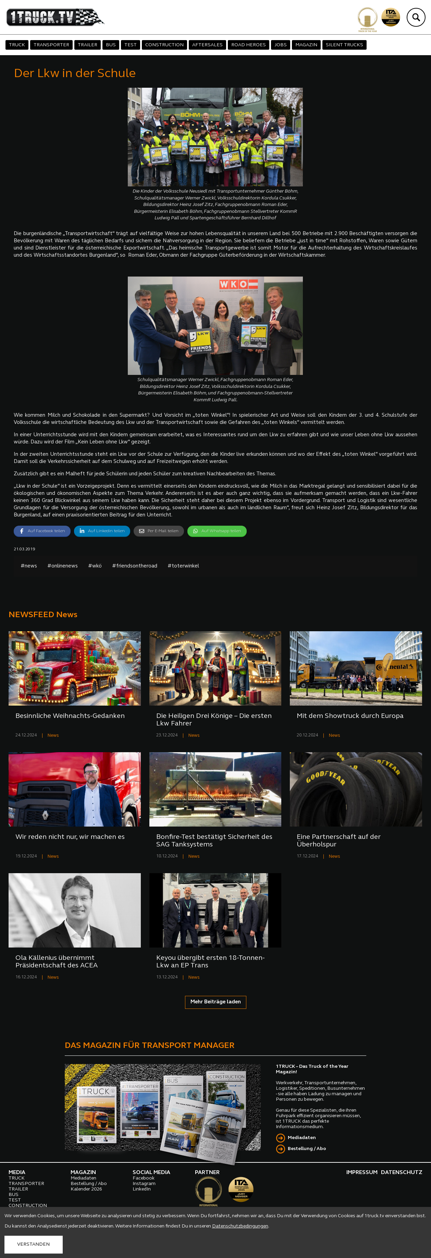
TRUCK (17, 45)
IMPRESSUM (362, 1172)
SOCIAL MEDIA (151, 1172)
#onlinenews (62, 566)
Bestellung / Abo (307, 1148)
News (53, 735)
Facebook (144, 1178)
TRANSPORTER (51, 45)
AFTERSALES (207, 45)
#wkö (95, 566)
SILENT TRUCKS (344, 45)
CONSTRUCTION (164, 45)
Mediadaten (302, 1137)
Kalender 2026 (86, 1189)
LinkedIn (142, 1189)
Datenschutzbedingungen (240, 1226)
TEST (130, 45)
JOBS (280, 45)
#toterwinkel (183, 566)
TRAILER (87, 45)
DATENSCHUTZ (401, 1172)
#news (29, 566)
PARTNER (207, 1172)
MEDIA (17, 1172)
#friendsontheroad (134, 566)
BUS (111, 45)
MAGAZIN (306, 45)
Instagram (144, 1183)
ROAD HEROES (248, 45)
